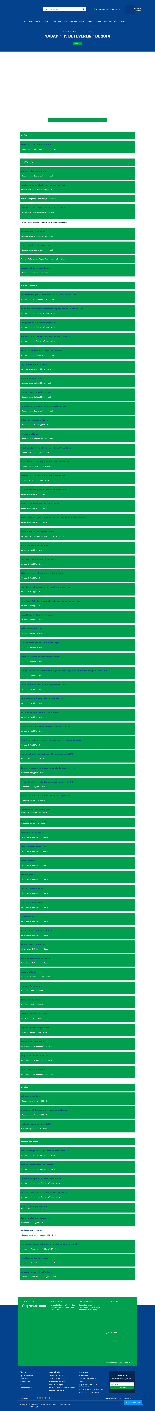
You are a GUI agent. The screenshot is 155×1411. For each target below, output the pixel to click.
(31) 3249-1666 (34, 1306)
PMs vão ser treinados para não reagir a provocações (45, 587)
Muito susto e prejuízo (31, 1096)
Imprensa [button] (56, 22)
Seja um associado (26, 1376)
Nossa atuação (25, 1382)
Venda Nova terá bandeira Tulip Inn (37, 1164)
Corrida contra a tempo (31, 1000)
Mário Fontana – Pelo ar (31, 1230)
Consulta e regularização (87, 1379)
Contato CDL (126, 22)
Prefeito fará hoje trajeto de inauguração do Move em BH (47, 782)
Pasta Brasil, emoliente (31, 902)
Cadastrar (122, 1388)
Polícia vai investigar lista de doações (38, 559)
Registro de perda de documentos (91, 1390)
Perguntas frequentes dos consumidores (88, 1386)
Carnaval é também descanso (35, 1218)
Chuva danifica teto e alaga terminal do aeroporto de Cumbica (50, 1244)
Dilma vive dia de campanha (34, 821)
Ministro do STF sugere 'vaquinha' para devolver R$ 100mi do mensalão (53, 517)
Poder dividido (27, 916)
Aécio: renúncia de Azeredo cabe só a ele (39, 712)
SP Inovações (34, 1407)
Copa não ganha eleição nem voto (37, 1027)
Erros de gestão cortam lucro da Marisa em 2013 (43, 208)
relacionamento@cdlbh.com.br (118, 1363)
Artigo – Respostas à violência (34, 420)
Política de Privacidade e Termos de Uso (119, 1398)
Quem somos (24, 1379)
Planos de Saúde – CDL (57, 1382)
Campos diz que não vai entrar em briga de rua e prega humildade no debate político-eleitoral (64, 670)
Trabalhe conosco (26, 1388)
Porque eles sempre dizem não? (35, 1055)
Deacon (81, 1382)
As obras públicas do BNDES (33, 1041)
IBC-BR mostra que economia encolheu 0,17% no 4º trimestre (48, 295)
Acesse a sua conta (56, 1376)
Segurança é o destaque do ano (35, 268)
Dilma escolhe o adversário (33, 944)
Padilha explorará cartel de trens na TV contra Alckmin (46, 448)
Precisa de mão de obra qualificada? (62, 1388)
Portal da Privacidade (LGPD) (89, 1393)
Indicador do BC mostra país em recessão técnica (44, 406)
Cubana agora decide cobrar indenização (40, 642)
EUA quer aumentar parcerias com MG (38, 322)
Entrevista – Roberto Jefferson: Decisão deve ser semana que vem (51, 601)
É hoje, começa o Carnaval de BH (36, 1124)
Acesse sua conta (101, 9)
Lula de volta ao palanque (33, 986)
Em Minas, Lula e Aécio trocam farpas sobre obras (43, 684)
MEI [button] (89, 22)
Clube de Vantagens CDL (58, 1385)
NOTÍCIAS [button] (46, 22)
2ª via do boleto (54, 1379)
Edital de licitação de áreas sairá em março (41, 1178)
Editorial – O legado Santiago (34, 1014)
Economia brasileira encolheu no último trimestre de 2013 (47, 754)
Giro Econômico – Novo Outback (35, 245)
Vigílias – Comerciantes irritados (36, 144)
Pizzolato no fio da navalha (33, 833)
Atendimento (83, 1376)
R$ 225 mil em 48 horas (31, 629)
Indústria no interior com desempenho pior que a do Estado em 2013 (52, 308)
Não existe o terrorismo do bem (35, 545)
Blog (66, 22)
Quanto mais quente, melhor (34, 171)
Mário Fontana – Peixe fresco (34, 231)
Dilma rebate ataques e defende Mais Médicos (42, 698)
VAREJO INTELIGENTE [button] (110, 22)
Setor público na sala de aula (34, 1069)
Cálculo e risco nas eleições (33, 847)
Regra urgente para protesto (34, 364)
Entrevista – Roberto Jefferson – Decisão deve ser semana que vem (51, 740)
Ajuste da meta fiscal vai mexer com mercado (42, 350)
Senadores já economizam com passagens (40, 656)
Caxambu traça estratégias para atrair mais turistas (45, 1151)
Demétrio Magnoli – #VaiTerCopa (36, 1272)
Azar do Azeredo (28, 860)
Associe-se (116, 9)
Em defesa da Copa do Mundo (34, 1258)
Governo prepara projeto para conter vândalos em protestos (48, 768)
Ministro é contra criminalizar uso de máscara (42, 573)
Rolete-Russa (27, 874)
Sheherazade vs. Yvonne (32, 888)
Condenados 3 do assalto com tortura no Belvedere (44, 1110)
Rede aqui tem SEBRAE (57, 1391)
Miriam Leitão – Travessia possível (36, 809)
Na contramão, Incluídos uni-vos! (36, 930)
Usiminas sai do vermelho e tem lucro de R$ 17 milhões (45, 336)
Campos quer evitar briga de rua (36, 392)
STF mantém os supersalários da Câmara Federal (43, 489)
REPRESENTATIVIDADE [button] (77, 22)
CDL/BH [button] (97, 22)
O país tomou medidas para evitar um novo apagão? (45, 462)
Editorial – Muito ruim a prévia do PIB (37, 531)
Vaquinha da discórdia (31, 378)
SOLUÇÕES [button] (27, 22)
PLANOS (37, 22)
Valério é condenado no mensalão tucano (40, 503)
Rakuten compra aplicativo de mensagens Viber (43, 185)
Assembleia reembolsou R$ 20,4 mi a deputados (43, 475)
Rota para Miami (28, 972)
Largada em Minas (29, 434)
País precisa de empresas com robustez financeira (44, 1192)
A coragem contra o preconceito (35, 958)
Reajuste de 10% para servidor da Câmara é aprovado (45, 796)
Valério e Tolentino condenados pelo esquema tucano (45, 726)
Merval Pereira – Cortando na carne (37, 615)
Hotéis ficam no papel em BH (34, 1206)
